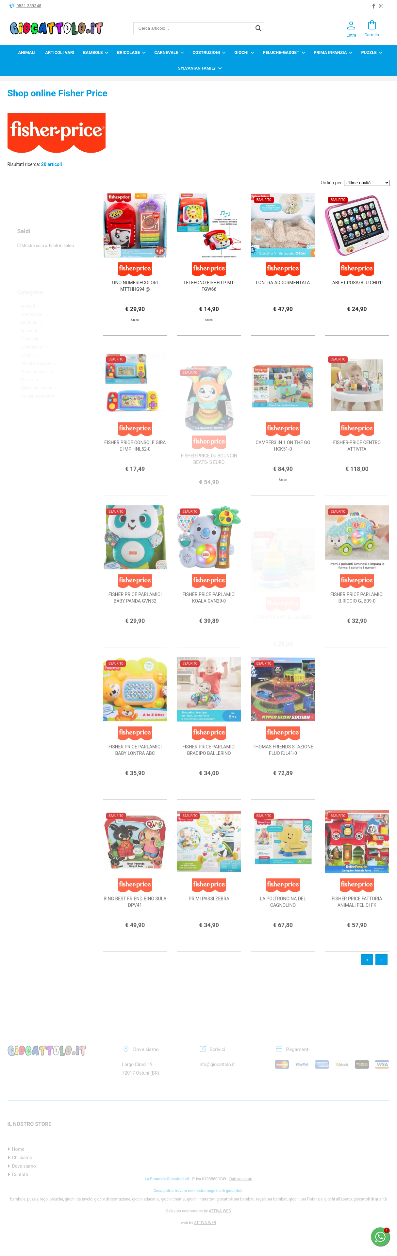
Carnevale (166, 52)
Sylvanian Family (197, 68)
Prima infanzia (330, 52)
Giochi (241, 52)
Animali (26, 52)
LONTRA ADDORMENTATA (283, 282)
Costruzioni (206, 52)
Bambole (93, 52)
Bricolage (128, 52)
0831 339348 (28, 5)
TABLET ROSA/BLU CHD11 (357, 282)
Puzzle (368, 52)
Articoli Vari (59, 52)
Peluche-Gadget (281, 52)
